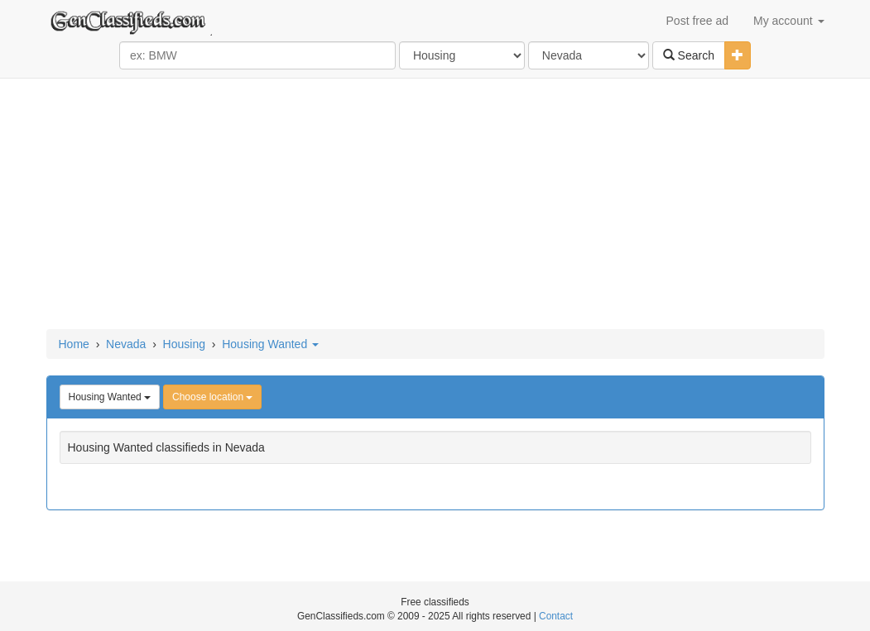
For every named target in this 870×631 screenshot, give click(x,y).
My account (788, 20)
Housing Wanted (270, 344)
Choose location (212, 397)
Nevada (126, 344)
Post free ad (697, 20)
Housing (184, 344)
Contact (556, 616)
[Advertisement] (435, 205)
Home (74, 344)
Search (688, 55)
